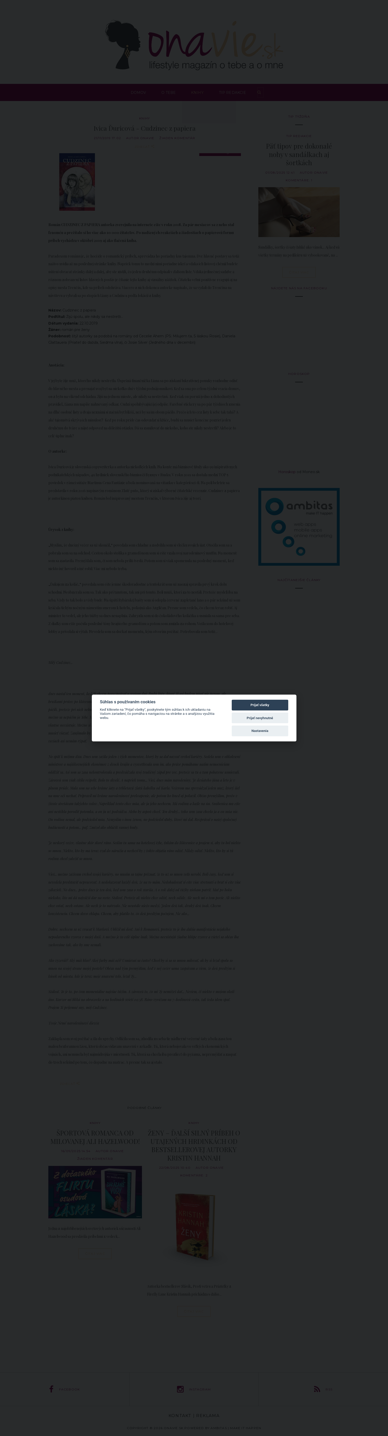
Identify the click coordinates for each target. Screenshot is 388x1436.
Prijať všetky (260, 705)
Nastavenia (259, 731)
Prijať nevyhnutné (260, 718)
